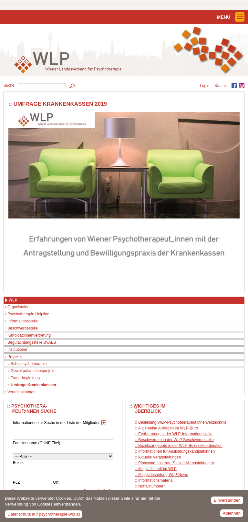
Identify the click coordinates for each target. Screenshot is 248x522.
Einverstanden (227, 501)
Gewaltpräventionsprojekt (32, 371)
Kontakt (221, 86)
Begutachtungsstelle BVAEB (31, 342)
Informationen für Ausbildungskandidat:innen (176, 451)
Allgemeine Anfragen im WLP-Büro (168, 428)
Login (204, 86)
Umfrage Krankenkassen (33, 385)
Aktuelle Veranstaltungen (159, 457)
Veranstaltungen (21, 392)
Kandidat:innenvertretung (29, 335)
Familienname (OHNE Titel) (36, 443)
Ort (55, 482)
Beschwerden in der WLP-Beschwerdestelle (175, 440)
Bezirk (18, 462)
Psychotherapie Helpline (28, 314)
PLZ (16, 482)
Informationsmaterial (155, 480)
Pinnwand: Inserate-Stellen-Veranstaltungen (176, 463)
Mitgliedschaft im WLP (157, 469)
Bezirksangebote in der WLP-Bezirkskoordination (180, 445)
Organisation (18, 307)
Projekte (14, 356)
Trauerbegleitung (25, 378)
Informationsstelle (22, 321)
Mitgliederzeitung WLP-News (163, 474)
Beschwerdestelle (22, 328)
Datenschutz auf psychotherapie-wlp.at (43, 516)
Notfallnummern (152, 486)
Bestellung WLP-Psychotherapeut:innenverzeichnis (182, 422)
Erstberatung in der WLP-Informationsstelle (175, 434)
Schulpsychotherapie (28, 363)
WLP (13, 300)
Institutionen (17, 349)
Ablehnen (232, 514)
